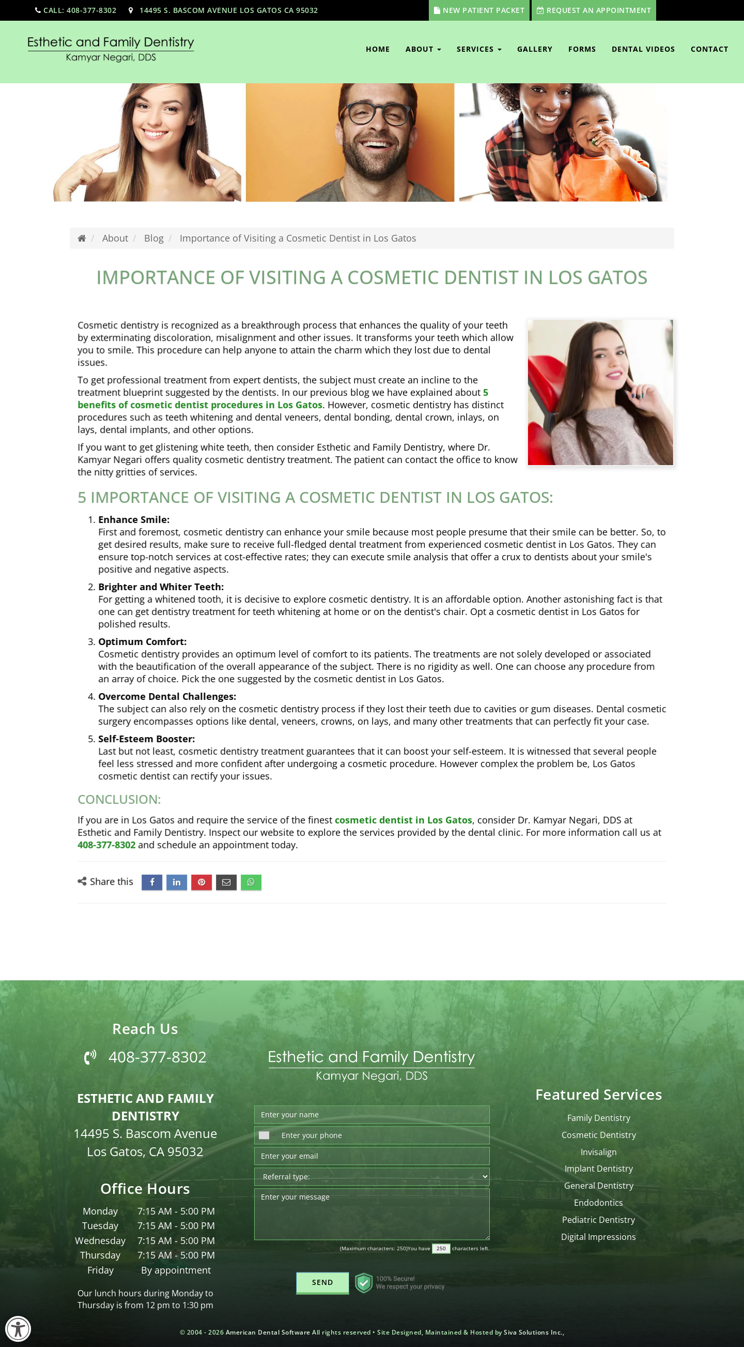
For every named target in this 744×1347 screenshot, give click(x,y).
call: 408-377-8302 (79, 10)
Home (378, 49)
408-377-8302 (143, 808)
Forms (582, 49)
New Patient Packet (483, 10)
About (423, 49)
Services (479, 49)
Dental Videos (643, 49)
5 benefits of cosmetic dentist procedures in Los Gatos (295, 424)
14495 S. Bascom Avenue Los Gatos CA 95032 (229, 10)
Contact (710, 49)
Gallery (535, 49)
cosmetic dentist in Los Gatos (399, 787)
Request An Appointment (599, 10)
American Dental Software (269, 1332)
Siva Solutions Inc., (534, 1332)
